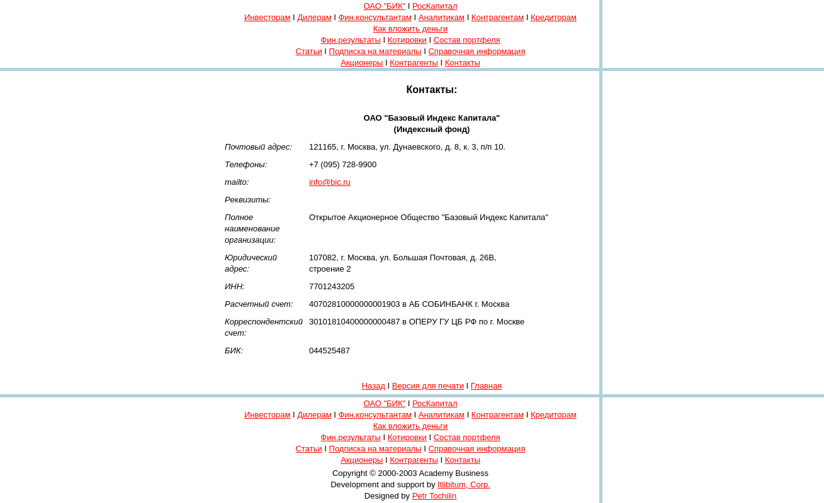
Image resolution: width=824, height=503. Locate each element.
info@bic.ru (330, 182)
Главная (486, 385)
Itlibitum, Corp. (463, 484)
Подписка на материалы (375, 51)
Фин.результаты (350, 40)
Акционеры (362, 62)
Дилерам (314, 17)
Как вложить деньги (410, 28)
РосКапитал (435, 6)
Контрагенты (414, 62)
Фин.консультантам (374, 17)
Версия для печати (428, 385)
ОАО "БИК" (384, 6)
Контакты (462, 62)
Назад (373, 385)
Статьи (309, 51)
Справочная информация (476, 51)
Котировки (407, 40)
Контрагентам (497, 17)
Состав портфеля (467, 40)
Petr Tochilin (434, 495)
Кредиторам (554, 17)
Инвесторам (267, 17)
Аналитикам (442, 17)
